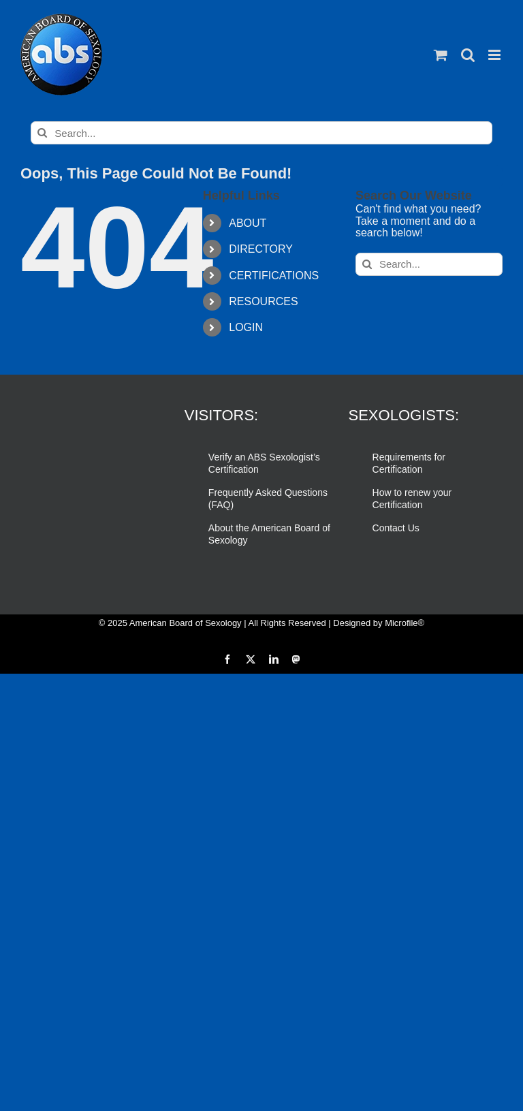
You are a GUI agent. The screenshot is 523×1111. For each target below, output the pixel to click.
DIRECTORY (261, 249)
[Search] (42, 132)
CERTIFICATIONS (274, 275)
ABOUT (247, 223)
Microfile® (404, 623)
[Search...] (261, 132)
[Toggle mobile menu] (495, 55)
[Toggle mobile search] (468, 55)
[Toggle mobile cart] (440, 55)
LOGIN (246, 327)
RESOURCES (263, 301)
